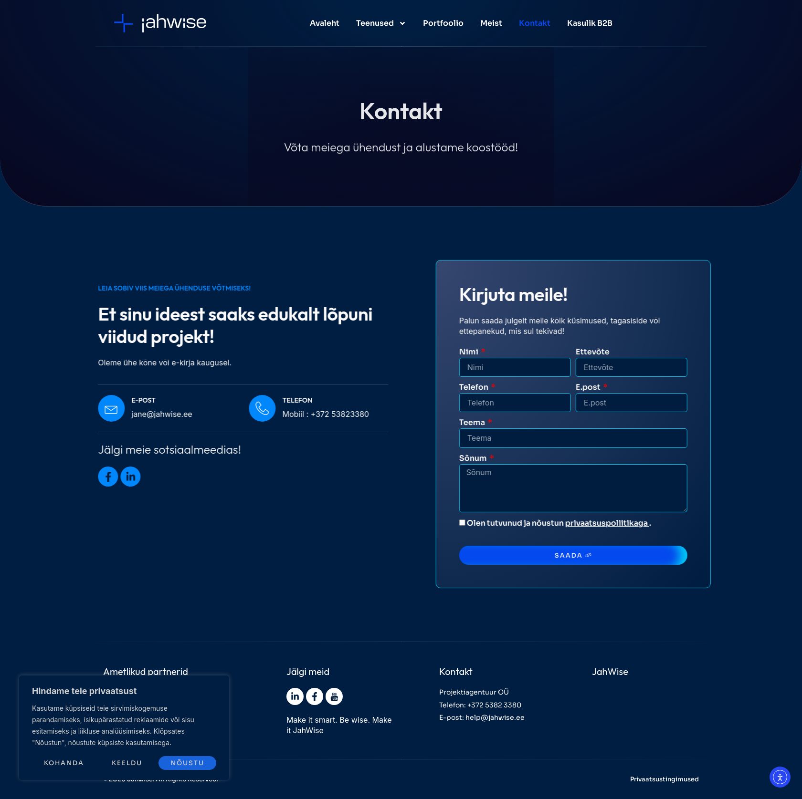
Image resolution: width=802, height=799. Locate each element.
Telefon (512, 387)
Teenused (381, 23)
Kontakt (534, 23)
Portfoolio (443, 23)
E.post (627, 387)
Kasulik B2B (589, 23)
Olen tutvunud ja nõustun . (593, 523)
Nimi (507, 352)
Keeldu (127, 763)
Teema (511, 422)
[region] (124, 727)
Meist (491, 23)
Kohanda (64, 763)
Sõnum (512, 458)
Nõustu (187, 763)
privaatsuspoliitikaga (645, 523)
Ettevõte (631, 352)
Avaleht (324, 23)
